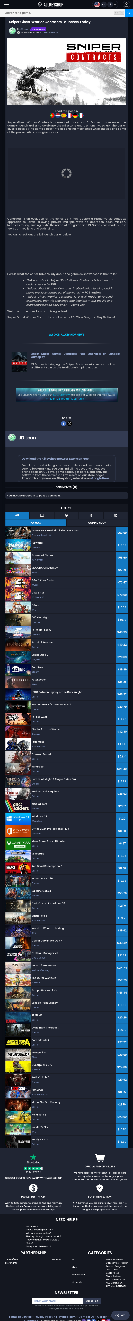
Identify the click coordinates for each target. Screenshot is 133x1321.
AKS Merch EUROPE (116, 1286)
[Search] (129, 13)
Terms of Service (20, 1317)
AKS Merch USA (114, 1282)
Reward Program (115, 1266)
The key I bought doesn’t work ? (43, 1236)
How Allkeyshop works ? (39, 1229)
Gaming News (38, 29)
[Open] (6, 4)
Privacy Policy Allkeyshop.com (55, 1317)
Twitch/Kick (11, 1259)
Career (102, 1317)
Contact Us (86, 1317)
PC (73, 1259)
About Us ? (32, 1226)
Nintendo (77, 1282)
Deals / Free (112, 1273)
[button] (126, 4)
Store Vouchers (114, 1259)
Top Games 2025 (115, 1279)
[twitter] (70, 423)
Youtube (56, 1259)
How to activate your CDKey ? (42, 1239)
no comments (50, 32)
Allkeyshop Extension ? (38, 1246)
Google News (100, 478)
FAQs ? (29, 1243)
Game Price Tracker (117, 1262)
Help (120, 1315)
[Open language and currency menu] (105, 4)
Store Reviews (113, 1276)
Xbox (74, 1267)
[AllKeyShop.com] (50, 4)
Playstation (78, 1274)
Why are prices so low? (38, 1233)
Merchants (11, 1262)
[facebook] (64, 423)
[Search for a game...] (66, 13)
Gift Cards (112, 1269)
